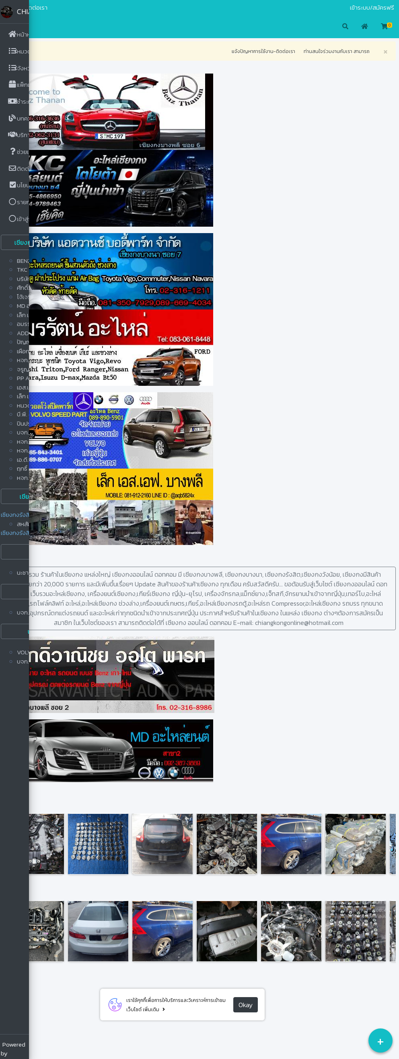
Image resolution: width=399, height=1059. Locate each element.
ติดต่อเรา (65, 7)
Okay (260, 1014)
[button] (42, 27)
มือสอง (43, 7)
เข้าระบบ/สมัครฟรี (372, 7)
